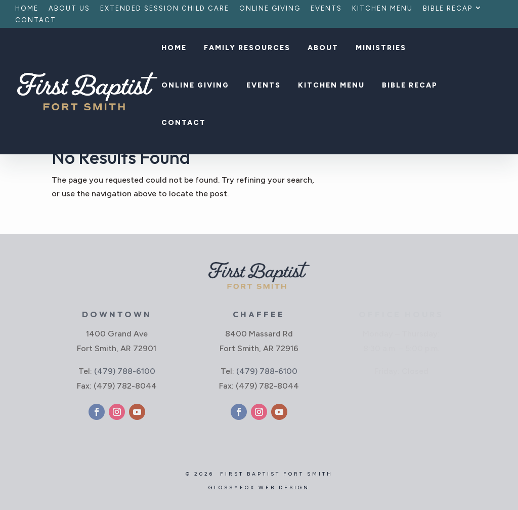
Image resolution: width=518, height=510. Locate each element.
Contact (35, 20)
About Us (69, 8)
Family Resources (247, 48)
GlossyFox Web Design (259, 487)
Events (326, 8)
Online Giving (269, 8)
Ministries (381, 48)
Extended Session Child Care (164, 8)
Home (26, 8)
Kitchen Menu (382, 8)
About (323, 48)
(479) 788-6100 (124, 371)
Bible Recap (447, 8)
